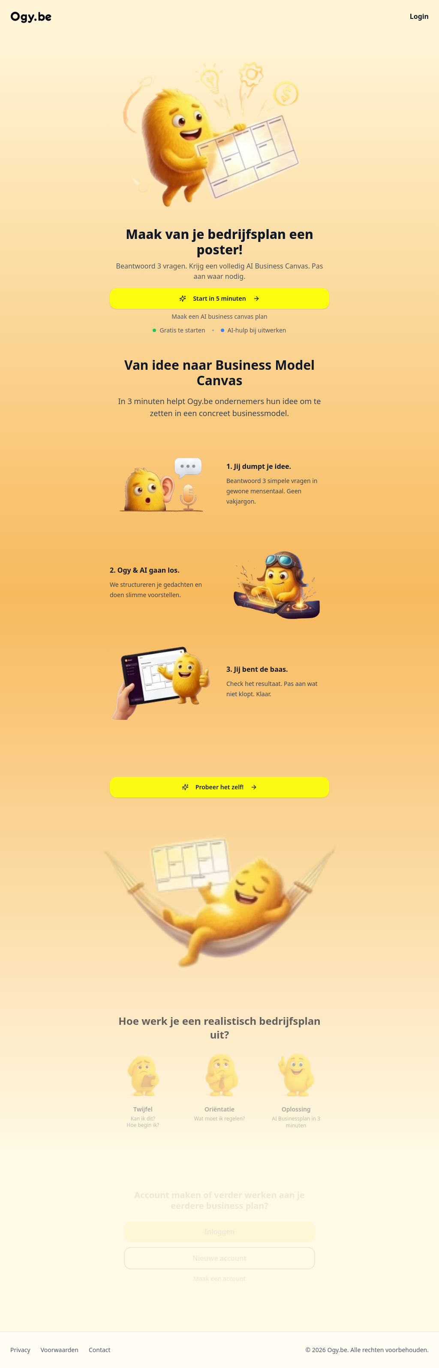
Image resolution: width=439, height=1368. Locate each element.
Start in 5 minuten (219, 298)
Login (419, 16)
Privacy (20, 1350)
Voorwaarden (59, 1350)
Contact (100, 1350)
